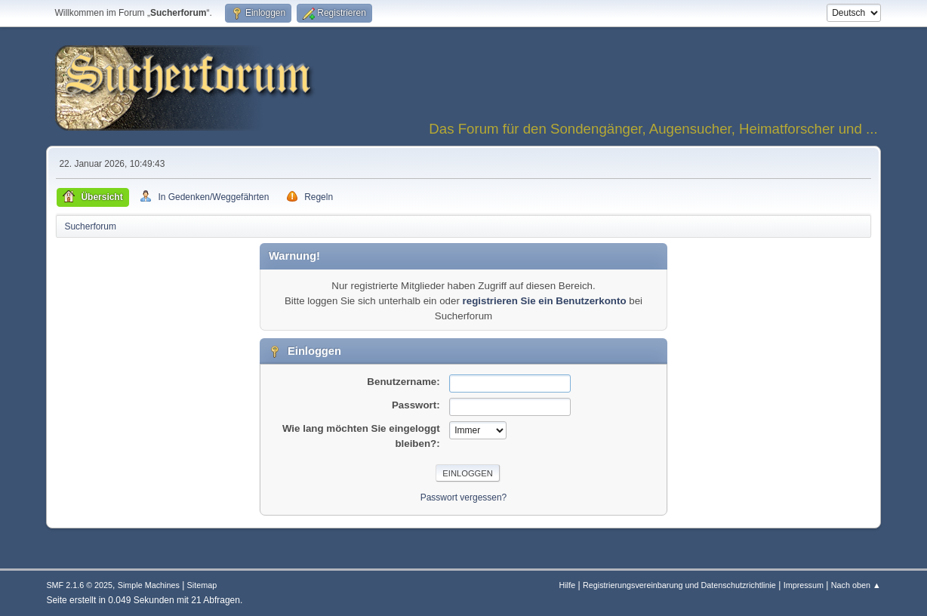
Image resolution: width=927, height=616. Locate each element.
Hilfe (567, 585)
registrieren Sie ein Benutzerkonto (545, 300)
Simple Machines (149, 585)
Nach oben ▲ (856, 585)
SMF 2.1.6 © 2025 (79, 585)
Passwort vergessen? (463, 497)
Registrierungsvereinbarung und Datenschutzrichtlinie (679, 585)
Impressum (804, 585)
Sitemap (202, 585)
